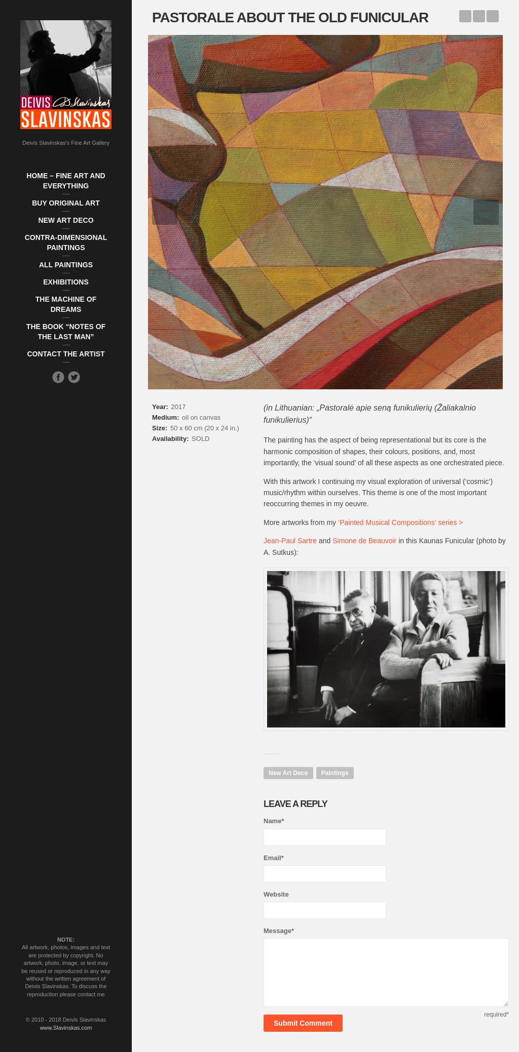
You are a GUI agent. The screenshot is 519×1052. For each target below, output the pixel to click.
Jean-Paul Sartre (290, 541)
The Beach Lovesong (493, 16)
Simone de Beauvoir (364, 541)
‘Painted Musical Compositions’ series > (400, 522)
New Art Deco (288, 773)
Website (276, 894)
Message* (279, 931)
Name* (274, 821)
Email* (274, 858)
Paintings (335, 773)
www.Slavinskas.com (66, 1028)
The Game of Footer (465, 16)
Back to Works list (479, 16)
